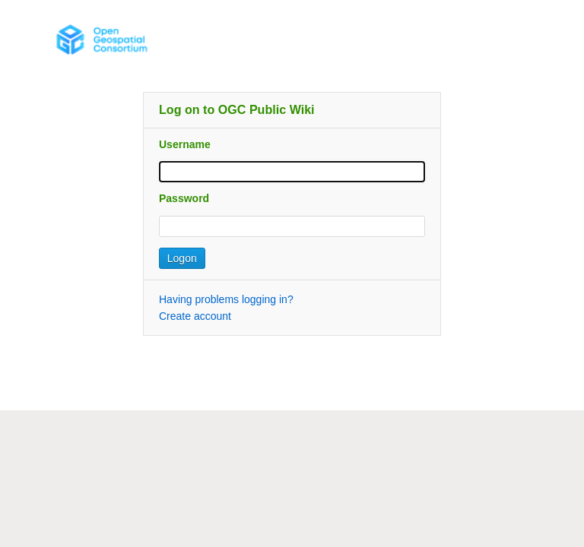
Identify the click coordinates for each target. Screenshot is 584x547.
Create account (195, 316)
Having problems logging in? (226, 299)
